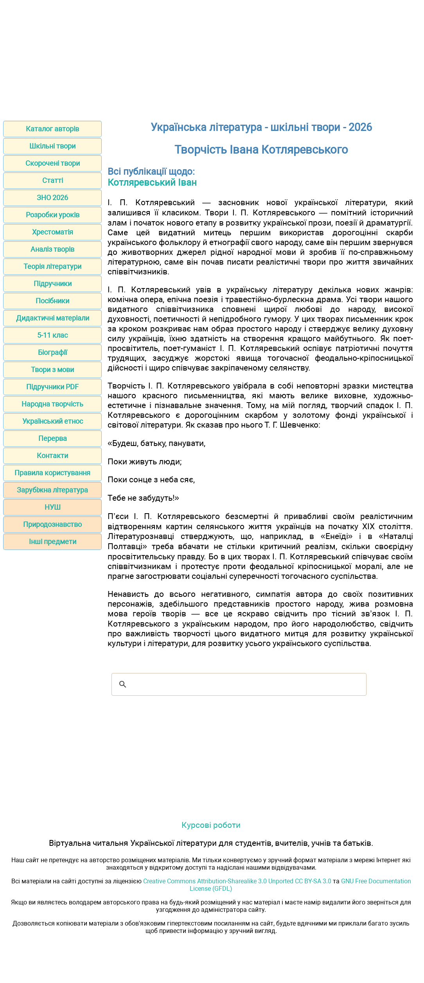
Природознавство (52, 524)
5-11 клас (52, 335)
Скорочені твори (52, 163)
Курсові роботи (211, 825)
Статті (52, 180)
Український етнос (52, 421)
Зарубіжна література (52, 490)
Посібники (52, 301)
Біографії (52, 352)
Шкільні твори (52, 146)
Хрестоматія (52, 232)
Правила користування (52, 473)
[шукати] (238, 684)
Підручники (53, 283)
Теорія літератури (52, 266)
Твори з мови (52, 369)
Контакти (52, 455)
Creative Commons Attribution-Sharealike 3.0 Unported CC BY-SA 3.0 (237, 881)
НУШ (53, 507)
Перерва (52, 438)
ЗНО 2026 (52, 197)
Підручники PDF (52, 387)
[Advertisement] (212, 58)
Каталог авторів (52, 129)
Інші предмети (52, 541)
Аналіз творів (52, 249)
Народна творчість (52, 404)
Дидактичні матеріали (52, 318)
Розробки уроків (52, 215)
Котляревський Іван (152, 182)
